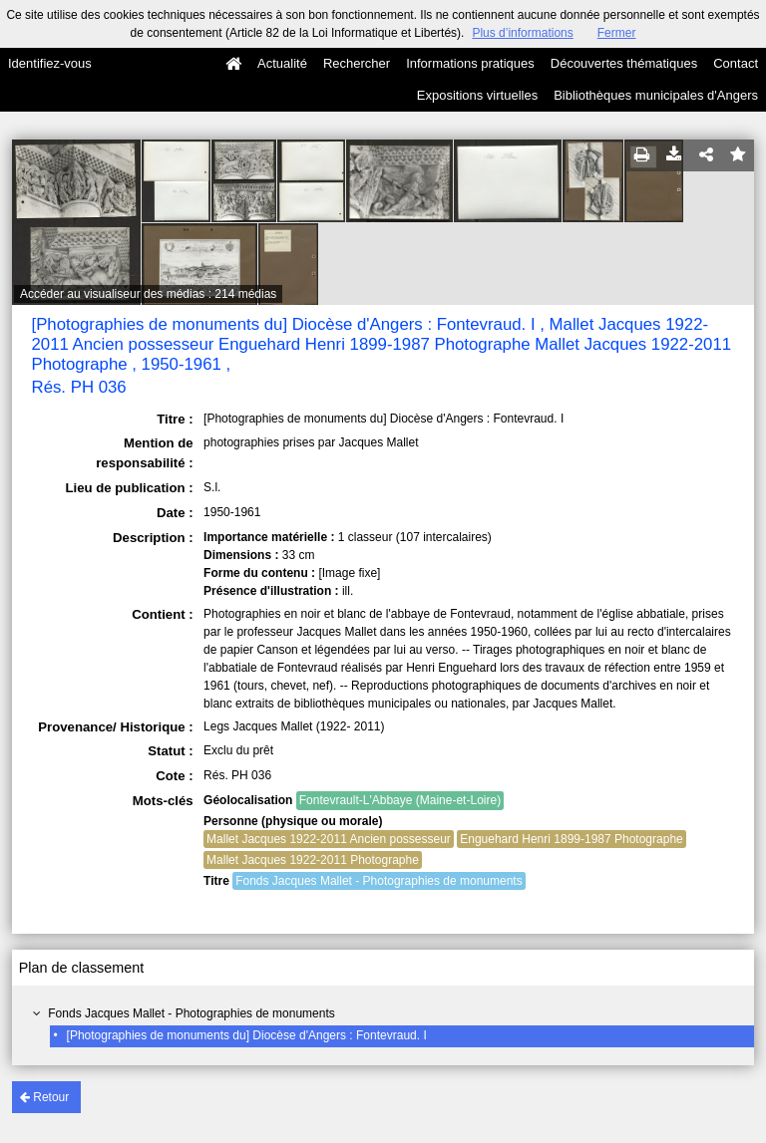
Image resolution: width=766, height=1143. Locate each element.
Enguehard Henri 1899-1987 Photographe (571, 839)
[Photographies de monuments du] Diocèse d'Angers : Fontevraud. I (247, 1035)
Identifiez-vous (50, 63)
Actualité (282, 63)
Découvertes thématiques (624, 63)
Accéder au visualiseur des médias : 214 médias (148, 294)
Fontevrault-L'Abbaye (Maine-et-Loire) (400, 800)
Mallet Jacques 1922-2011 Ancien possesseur (328, 839)
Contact (735, 63)
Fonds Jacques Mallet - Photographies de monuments (191, 1013)
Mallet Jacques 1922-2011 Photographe (312, 860)
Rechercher (356, 63)
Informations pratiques (470, 63)
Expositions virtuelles (477, 95)
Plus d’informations (522, 33)
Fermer (616, 33)
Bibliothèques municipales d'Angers (656, 95)
